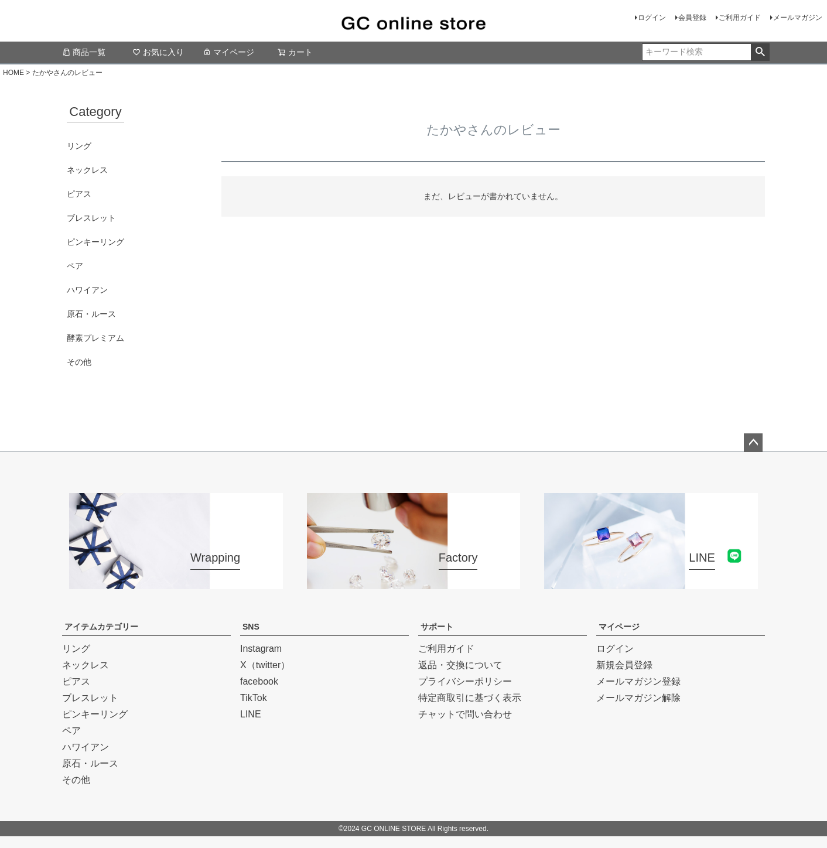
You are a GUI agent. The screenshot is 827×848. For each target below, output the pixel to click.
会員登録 (692, 17)
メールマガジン (797, 17)
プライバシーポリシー (465, 681)
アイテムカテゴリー (101, 626)
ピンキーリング (95, 242)
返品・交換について (460, 665)
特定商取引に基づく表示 (469, 698)
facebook (259, 681)
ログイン (652, 17)
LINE (250, 714)
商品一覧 (83, 52)
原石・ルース (91, 314)
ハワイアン (87, 290)
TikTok (253, 698)
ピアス (79, 194)
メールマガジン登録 (638, 681)
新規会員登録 (624, 665)
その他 (79, 362)
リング (79, 146)
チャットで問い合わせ (465, 714)
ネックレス (87, 170)
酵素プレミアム (95, 338)
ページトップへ (753, 442)
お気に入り (158, 52)
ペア (75, 266)
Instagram (261, 649)
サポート (437, 626)
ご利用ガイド (740, 17)
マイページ (228, 52)
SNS (250, 626)
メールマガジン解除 (638, 698)
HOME (13, 73)
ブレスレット (91, 218)
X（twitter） (265, 665)
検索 (760, 52)
